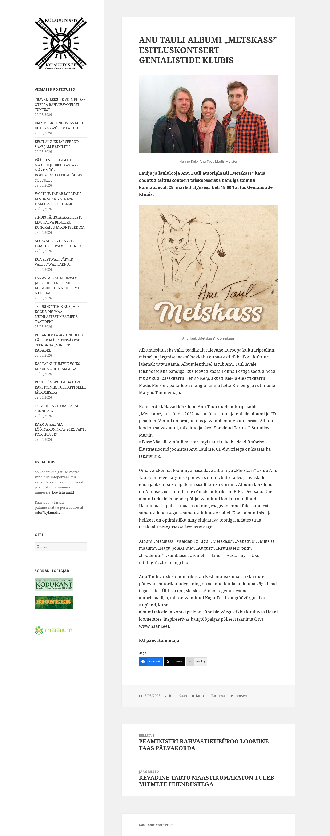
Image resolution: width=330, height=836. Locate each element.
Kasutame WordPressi (156, 825)
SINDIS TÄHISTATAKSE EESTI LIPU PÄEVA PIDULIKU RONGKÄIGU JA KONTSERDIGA (59, 222)
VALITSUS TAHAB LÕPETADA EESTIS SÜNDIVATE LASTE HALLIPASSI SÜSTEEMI (58, 198)
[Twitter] (174, 661)
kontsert (241, 695)
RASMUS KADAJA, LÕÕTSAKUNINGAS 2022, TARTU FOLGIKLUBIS (61, 429)
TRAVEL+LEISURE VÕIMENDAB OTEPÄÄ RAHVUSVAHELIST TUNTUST (60, 104)
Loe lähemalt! (63, 492)
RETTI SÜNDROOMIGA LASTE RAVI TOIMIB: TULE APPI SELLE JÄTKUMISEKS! (60, 387)
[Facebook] (151, 661)
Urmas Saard (178, 695)
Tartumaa (219, 695)
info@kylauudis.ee (49, 512)
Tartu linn (203, 695)
